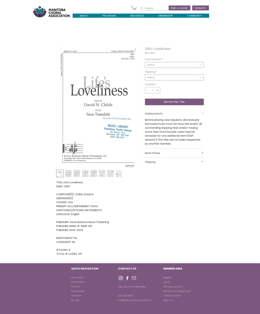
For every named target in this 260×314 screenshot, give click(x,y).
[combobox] (174, 65)
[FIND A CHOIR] (179, 7)
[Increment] (158, 90)
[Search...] (152, 8)
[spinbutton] (153, 90)
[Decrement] (147, 90)
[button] (134, 7)
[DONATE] (200, 7)
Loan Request (154, 59)
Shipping (151, 71)
